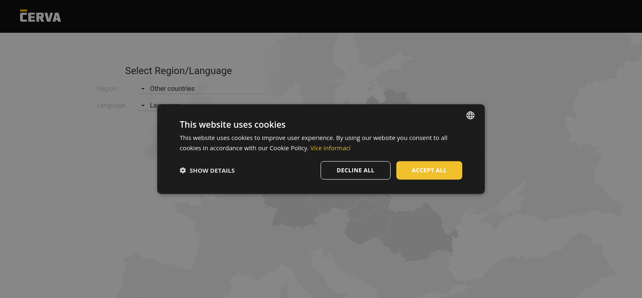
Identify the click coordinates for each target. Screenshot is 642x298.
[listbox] (470, 115)
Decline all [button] (355, 170)
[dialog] (321, 149)
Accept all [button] (429, 170)
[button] (207, 170)
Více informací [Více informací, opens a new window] (330, 148)
